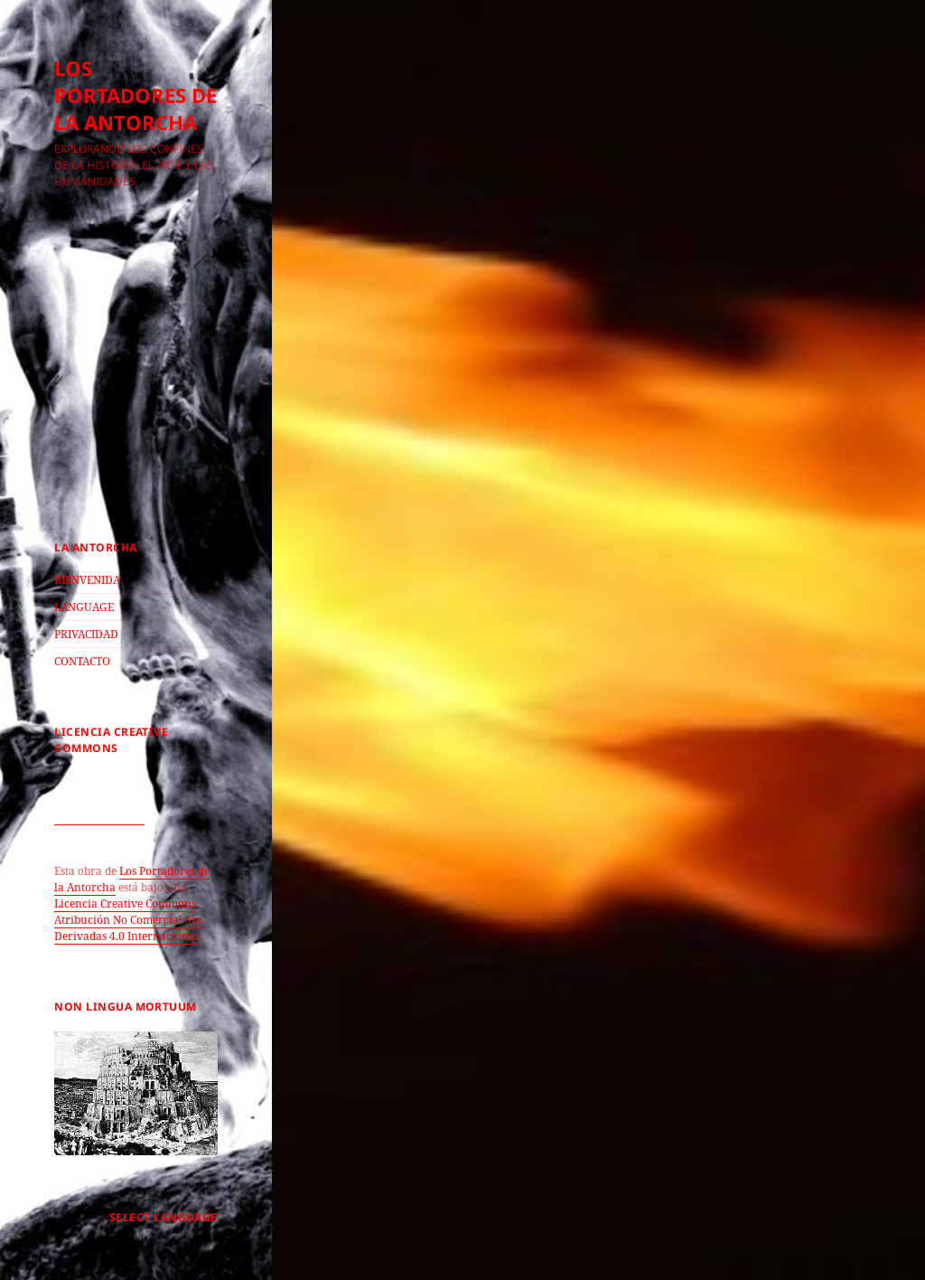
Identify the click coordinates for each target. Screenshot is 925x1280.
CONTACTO (82, 661)
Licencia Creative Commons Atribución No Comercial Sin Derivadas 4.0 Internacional (128, 920)
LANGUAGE (84, 607)
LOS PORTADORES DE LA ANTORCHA (135, 95)
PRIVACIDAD (86, 634)
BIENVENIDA (87, 580)
